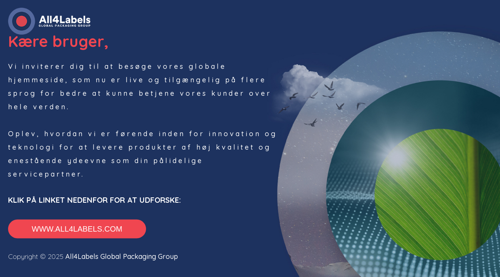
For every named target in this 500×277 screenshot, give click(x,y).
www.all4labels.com (77, 229)
